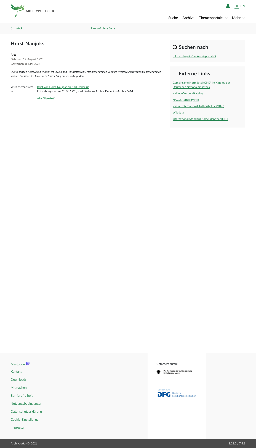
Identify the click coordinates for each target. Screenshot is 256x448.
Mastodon (18, 364)
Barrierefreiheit (22, 395)
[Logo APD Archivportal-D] (32, 11)
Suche (173, 18)
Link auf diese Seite (103, 28)
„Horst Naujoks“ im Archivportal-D (194, 56)
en (242, 6)
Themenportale (211, 18)
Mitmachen (19, 387)
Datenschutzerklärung (26, 411)
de (236, 6)
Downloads (18, 379)
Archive (188, 18)
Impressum (18, 427)
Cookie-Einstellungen (25, 419)
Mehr (236, 18)
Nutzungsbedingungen (26, 403)
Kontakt (16, 371)
